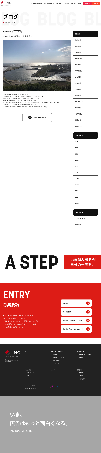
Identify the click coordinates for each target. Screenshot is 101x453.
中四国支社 (78, 71)
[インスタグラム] (51, 386)
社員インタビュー (31, 373)
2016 (77, 203)
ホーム (27, 351)
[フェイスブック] (56, 386)
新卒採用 (87, 3)
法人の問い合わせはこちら (31, 388)
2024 (77, 154)
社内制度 (81, 357)
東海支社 (78, 83)
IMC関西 (78, 77)
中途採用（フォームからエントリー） (74, 329)
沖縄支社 (78, 52)
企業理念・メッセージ (58, 357)
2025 (77, 148)
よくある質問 (67, 312)
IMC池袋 (78, 108)
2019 (77, 185)
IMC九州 (78, 65)
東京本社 (78, 95)
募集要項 (65, 303)
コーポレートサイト (30, 385)
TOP (6, 22)
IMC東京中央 (79, 102)
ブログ (67, 3)
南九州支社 (78, 59)
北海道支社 (78, 126)
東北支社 (78, 120)
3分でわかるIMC (57, 364)
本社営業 (78, 46)
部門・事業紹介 (57, 361)
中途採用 (96, 3)
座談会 (28, 376)
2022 (77, 166)
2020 (77, 178)
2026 (77, 142)
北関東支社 (78, 114)
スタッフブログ (17, 32)
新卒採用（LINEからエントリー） (73, 320)
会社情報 (55, 354)
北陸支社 (78, 89)
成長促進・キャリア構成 (85, 354)
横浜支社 (78, 40)
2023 (77, 160)
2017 (77, 197)
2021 (77, 172)
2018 (77, 191)
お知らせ (78, 225)
